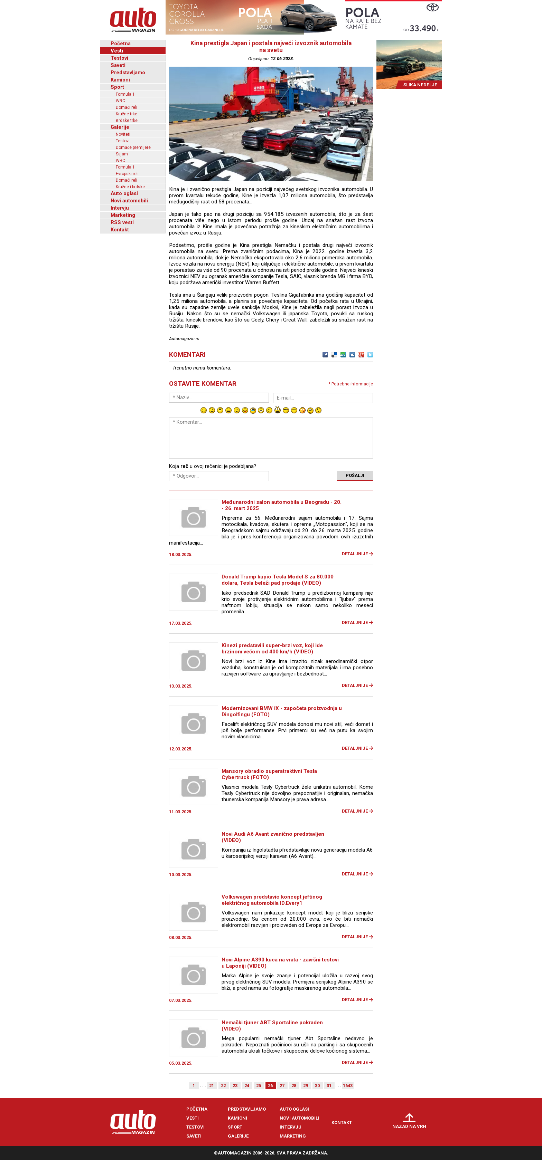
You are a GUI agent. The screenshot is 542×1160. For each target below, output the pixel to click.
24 (246, 1085)
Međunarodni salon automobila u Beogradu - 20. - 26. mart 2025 (282, 505)
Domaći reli (126, 107)
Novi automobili (129, 201)
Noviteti (123, 134)
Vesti (117, 51)
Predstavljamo (128, 72)
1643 (348, 1085)
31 (329, 1085)
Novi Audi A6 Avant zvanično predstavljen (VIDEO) (273, 837)
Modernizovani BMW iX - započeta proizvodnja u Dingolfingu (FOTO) (282, 711)
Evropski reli (127, 173)
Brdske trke (127, 120)
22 (223, 1085)
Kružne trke (126, 114)
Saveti (118, 65)
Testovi (119, 58)
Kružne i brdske (130, 186)
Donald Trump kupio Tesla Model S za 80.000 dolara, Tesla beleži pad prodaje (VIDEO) (278, 580)
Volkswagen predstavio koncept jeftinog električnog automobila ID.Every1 (272, 900)
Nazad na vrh (409, 1126)
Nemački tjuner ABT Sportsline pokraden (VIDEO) (272, 1025)
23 (235, 1085)
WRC (120, 100)
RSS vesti (122, 222)
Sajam (122, 154)
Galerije (120, 127)
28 (293, 1085)
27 (282, 1085)
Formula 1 (125, 94)
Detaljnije (355, 553)
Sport (117, 87)
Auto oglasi (124, 193)
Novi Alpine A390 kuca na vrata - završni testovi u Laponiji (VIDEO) (280, 963)
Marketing (123, 215)
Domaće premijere (133, 147)
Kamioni (120, 80)
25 (258, 1085)
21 (211, 1085)
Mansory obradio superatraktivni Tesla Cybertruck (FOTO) (269, 774)
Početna (121, 43)
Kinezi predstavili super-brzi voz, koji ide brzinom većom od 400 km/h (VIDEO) (272, 648)
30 (317, 1085)
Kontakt (120, 230)
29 (305, 1085)
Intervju (120, 208)
